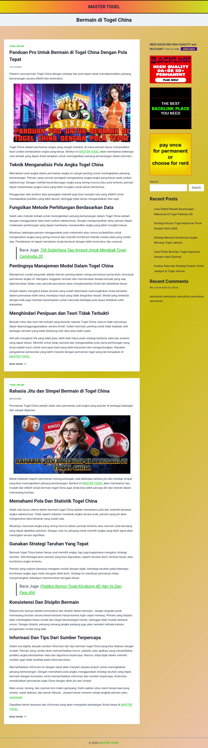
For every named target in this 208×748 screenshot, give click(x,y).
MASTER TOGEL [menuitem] (89, 151)
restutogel (15, 697)
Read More (17, 364)
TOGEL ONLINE (16, 46)
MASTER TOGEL (109, 742)
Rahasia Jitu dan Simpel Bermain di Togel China (59, 391)
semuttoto (156, 296)
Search (154, 181)
